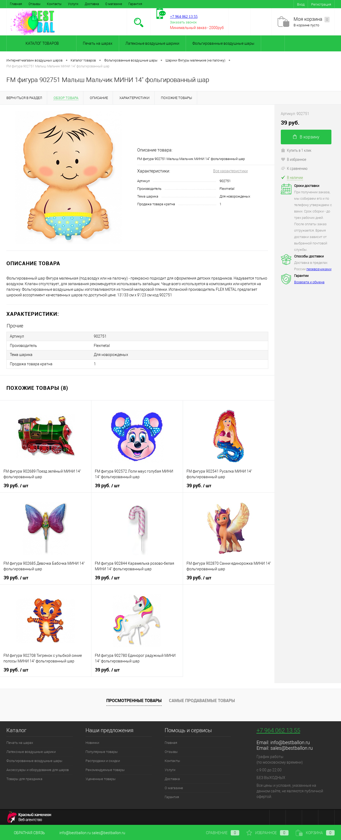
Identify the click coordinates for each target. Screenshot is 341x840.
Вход (301, 4)
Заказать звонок (183, 22)
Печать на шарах (97, 43)
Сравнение (218, 833)
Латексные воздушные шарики (152, 43)
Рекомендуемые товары (105, 769)
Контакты (54, 4)
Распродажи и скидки (103, 760)
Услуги (73, 4)
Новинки (92, 742)
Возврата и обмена (309, 282)
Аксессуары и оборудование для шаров (37, 769)
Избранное (267, 833)
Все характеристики (230, 171)
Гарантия (135, 4)
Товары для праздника (24, 778)
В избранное (293, 159)
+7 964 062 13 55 (278, 730)
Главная (16, 4)
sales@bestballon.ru (291, 747)
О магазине (113, 4)
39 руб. (15, 485)
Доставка (92, 4)
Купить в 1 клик (296, 150)
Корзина (315, 833)
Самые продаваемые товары (202, 700)
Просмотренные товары (134, 700)
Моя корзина (312, 19)
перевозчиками (318, 269)
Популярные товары (102, 751)
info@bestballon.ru (290, 742)
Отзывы (34, 4)
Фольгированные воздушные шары (223, 43)
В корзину (306, 137)
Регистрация (321, 4)
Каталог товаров (41, 43)
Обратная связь (25, 833)
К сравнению (294, 168)
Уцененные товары (101, 778)
